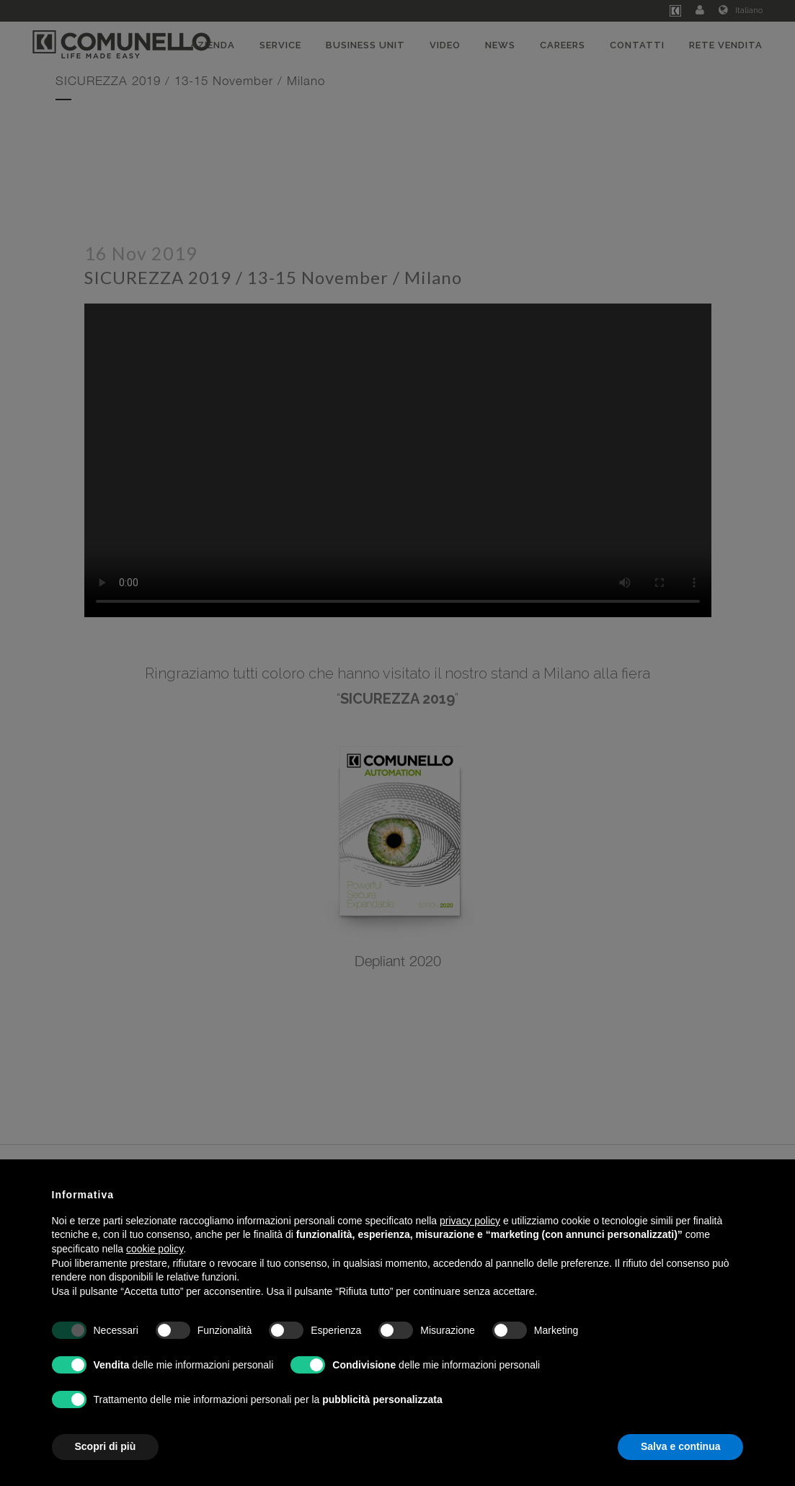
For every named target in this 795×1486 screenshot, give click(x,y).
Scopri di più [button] (105, 1446)
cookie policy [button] (154, 1249)
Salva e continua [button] (680, 1446)
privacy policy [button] (470, 1220)
